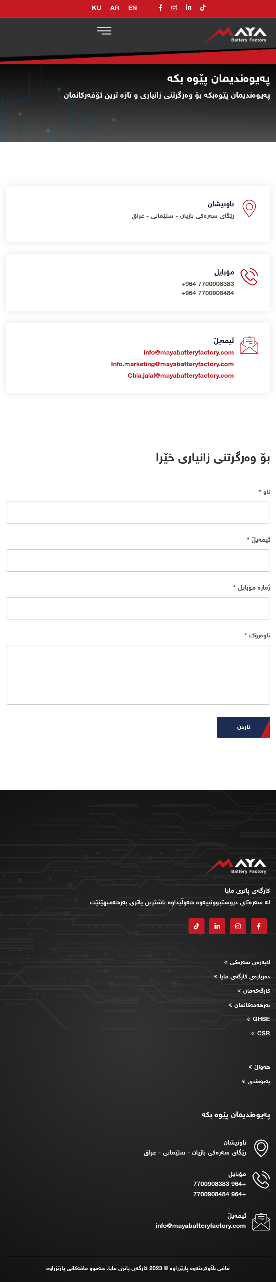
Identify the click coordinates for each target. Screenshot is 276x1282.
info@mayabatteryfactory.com (189, 353)
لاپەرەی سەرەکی (250, 963)
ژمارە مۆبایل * (251, 588)
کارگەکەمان (256, 991)
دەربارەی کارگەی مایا (245, 977)
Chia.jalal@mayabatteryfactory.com (181, 376)
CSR (263, 1034)
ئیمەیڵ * (258, 540)
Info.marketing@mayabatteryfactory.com (172, 364)
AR (114, 8)
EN (132, 8)
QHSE (261, 1019)
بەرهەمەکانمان (252, 1006)
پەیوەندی (259, 1082)
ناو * (264, 492)
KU (96, 8)
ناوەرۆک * (257, 635)
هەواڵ (262, 1067)
